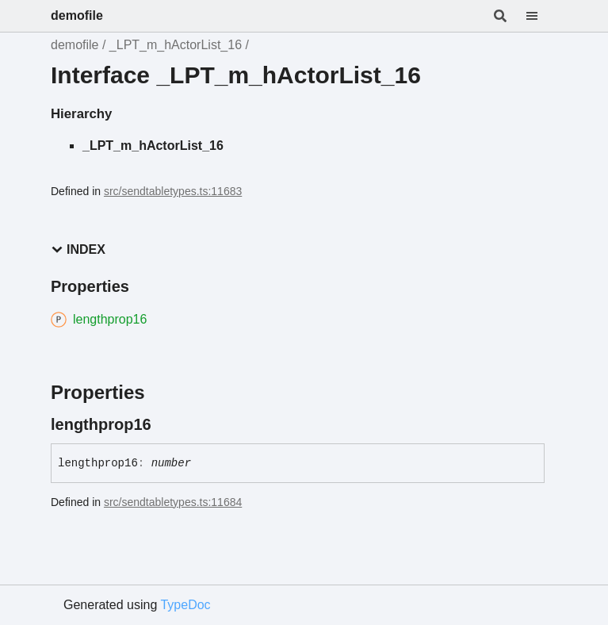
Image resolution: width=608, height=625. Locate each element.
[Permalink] (166, 424)
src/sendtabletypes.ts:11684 (173, 502)
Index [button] (78, 249)
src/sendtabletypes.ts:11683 (173, 191)
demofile (77, 15)
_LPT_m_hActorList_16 (175, 45)
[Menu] (541, 16)
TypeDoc (185, 605)
